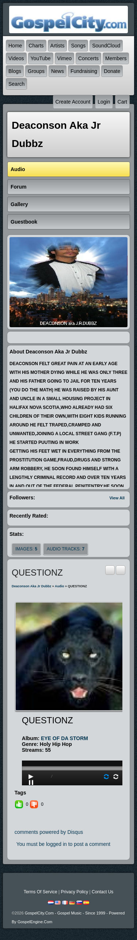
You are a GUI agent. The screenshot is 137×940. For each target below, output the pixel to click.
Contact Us (102, 891)
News (57, 71)
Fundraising (84, 71)
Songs (78, 46)
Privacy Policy (74, 891)
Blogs (14, 71)
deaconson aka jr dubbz (31, 586)
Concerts (88, 58)
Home (15, 46)
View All (117, 498)
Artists (57, 46)
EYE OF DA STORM (64, 738)
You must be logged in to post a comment (63, 844)
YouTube (41, 58)
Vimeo (64, 58)
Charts (35, 46)
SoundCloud (106, 46)
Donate (112, 71)
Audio (59, 586)
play (73, 748)
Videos (16, 58)
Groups (36, 71)
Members (115, 58)
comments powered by (49, 832)
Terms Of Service (40, 891)
